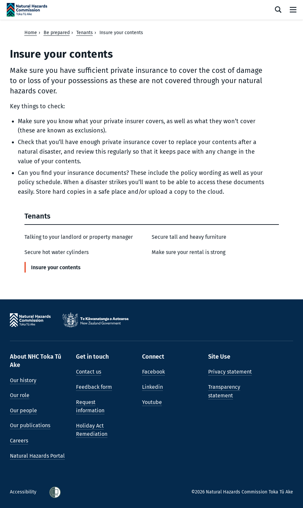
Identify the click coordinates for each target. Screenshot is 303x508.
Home (30, 32)
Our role (19, 395)
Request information (90, 406)
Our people (23, 410)
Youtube (152, 402)
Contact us (88, 372)
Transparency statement (224, 391)
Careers (19, 440)
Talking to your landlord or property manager (78, 237)
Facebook (153, 372)
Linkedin (152, 387)
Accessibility (24, 492)
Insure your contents (56, 267)
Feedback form (94, 387)
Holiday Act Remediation (91, 430)
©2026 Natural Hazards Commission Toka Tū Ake (242, 492)
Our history (23, 380)
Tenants (84, 32)
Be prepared (57, 32)
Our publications (30, 425)
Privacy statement (230, 372)
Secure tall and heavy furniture (189, 237)
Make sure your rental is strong (188, 252)
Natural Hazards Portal (37, 456)
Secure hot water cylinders (56, 252)
